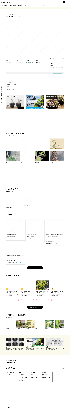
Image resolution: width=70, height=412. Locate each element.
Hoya (62, 8)
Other (60, 8)
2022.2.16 (34, 239)
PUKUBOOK (7, 3)
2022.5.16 (19, 237)
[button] (64, 2)
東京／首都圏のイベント (46, 376)
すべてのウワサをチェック (35, 267)
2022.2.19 (18, 262)
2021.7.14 (54, 243)
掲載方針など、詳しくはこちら (57, 73)
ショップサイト (12, 300)
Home (57, 8)
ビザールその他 (21, 380)
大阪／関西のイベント (46, 377)
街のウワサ (9, 86)
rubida (36, 149)
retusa (36, 328)
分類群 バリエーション (11, 84)
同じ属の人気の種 (10, 89)
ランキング (32, 376)
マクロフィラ (18, 328)
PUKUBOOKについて (10, 372)
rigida (22, 149)
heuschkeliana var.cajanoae (30, 205)
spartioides (52, 149)
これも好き (9, 82)
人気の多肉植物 (13, 5)
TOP (63, 365)
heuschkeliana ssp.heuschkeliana (11, 149)
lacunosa (46, 328)
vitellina (22, 162)
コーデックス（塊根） (23, 379)
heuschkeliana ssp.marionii (20, 205)
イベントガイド (34, 5)
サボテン (20, 376)
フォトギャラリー (33, 377)
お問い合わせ (8, 376)
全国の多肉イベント (45, 374)
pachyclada (57, 328)
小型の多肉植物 (21, 374)
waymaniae (52, 162)
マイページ (42, 5)
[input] (57, 2)
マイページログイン (57, 374)
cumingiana (27, 328)
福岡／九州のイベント (46, 379)
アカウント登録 (56, 376)
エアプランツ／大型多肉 (23, 377)
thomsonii (7, 162)
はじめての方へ (4, 5)
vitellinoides (37, 162)
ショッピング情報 (10, 88)
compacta (7, 328)
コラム (31, 374)
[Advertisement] (35, 121)
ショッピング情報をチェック (35, 307)
